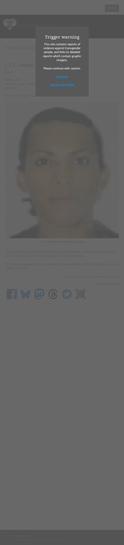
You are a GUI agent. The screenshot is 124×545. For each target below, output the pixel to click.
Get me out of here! (62, 84)
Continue (62, 76)
